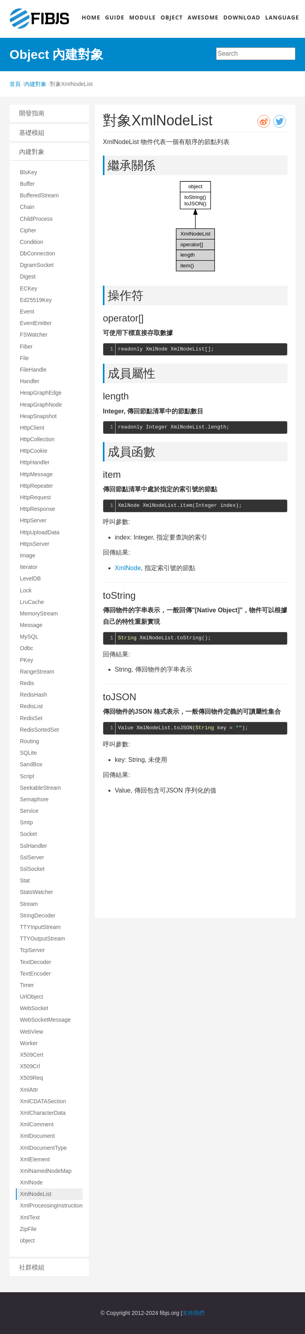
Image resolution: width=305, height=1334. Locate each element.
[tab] (49, 113)
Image (27, 555)
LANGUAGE (282, 17)
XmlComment (37, 1124)
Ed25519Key (36, 300)
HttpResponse (37, 509)
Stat (25, 880)
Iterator (28, 567)
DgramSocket (37, 265)
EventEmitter (36, 323)
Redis (27, 683)
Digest (28, 276)
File (24, 358)
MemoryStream (39, 613)
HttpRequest (35, 497)
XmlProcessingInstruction (51, 1205)
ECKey (28, 288)
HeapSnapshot (38, 416)
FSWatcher (34, 334)
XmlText (30, 1217)
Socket (28, 834)
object (27, 1240)
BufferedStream (39, 195)
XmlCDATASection (43, 1101)
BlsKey (28, 172)
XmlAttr (29, 1090)
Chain (27, 207)
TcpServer (32, 950)
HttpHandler (35, 462)
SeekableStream (40, 788)
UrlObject (31, 996)
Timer (27, 985)
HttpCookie (33, 451)
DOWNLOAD (242, 17)
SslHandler (33, 846)
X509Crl (30, 1066)
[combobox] (255, 53)
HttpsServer (34, 544)
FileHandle (33, 369)
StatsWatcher (36, 892)
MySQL (29, 636)
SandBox (31, 764)
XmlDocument (37, 1136)
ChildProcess (36, 219)
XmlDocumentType (43, 1148)
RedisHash (33, 694)
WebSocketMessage (45, 1020)
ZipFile (28, 1229)
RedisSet (31, 718)
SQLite (28, 753)
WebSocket (34, 1008)
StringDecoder (38, 915)
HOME (91, 17)
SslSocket (32, 869)
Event (27, 311)
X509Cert (31, 1055)
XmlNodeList (35, 1194)
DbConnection (37, 253)
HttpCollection (37, 439)
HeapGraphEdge (41, 392)
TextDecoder (35, 962)
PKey (26, 660)
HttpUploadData (40, 532)
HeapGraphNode (41, 404)
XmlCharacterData (43, 1113)
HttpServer (33, 520)
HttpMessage (36, 474)
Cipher (28, 230)
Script (27, 776)
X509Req (31, 1078)
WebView (31, 1031)
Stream (29, 904)
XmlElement (35, 1159)
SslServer (32, 857)
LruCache (32, 602)
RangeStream (37, 671)
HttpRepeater (36, 486)
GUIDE (115, 17)
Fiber (26, 346)
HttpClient (32, 428)
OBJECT (171, 17)
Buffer (27, 184)
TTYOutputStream (42, 938)
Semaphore (34, 799)
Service (29, 811)
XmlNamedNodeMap (45, 1171)
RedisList (31, 706)
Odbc (26, 648)
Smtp (26, 822)
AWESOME (202, 17)
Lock (26, 590)
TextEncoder (35, 973)
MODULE (142, 17)
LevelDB (30, 578)
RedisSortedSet (39, 729)
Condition (31, 242)
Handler (29, 381)
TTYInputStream (40, 927)
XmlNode (31, 1182)
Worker (29, 1043)
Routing (29, 741)
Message (31, 625)
